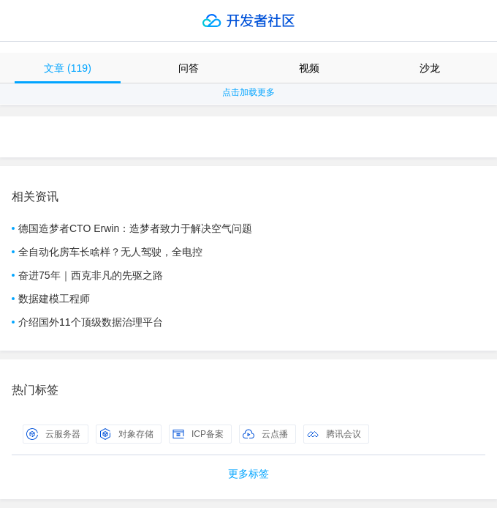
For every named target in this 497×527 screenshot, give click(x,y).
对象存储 (126, 434)
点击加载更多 (248, 92)
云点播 (265, 434)
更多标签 (248, 473)
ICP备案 (198, 434)
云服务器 (53, 434)
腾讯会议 (334, 434)
